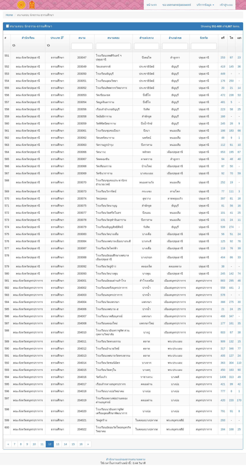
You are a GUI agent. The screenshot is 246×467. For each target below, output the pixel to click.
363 (223, 362)
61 (231, 144)
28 (231, 123)
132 (231, 341)
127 (231, 355)
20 (222, 87)
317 (223, 348)
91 (231, 411)
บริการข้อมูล (205, 4)
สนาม (81, 37)
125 (223, 241)
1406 (223, 377)
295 (231, 280)
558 (223, 287)
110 (239, 362)
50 (231, 166)
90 (239, 369)
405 (223, 355)
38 (222, 266)
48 (222, 137)
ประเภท (57, 37)
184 (223, 429)
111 (231, 191)
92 (222, 173)
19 (231, 182)
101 (223, 212)
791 (223, 411)
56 (231, 205)
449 (223, 73)
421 (223, 384)
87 (231, 57)
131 (223, 219)
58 (231, 109)
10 (239, 144)
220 (231, 400)
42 (239, 384)
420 (223, 400)
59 (239, 173)
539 (223, 226)
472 (223, 95)
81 (231, 198)
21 (231, 87)
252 (223, 182)
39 (239, 248)
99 (231, 384)
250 (231, 80)
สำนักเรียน (28, 37)
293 (223, 420)
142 (231, 273)
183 (231, 130)
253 (223, 57)
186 (223, 130)
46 (239, 280)
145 (231, 66)
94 (222, 159)
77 (222, 191)
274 (231, 226)
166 (223, 116)
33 (239, 257)
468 (223, 316)
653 (223, 151)
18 (239, 198)
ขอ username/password (176, 4)
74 (239, 273)
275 (231, 302)
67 (239, 151)
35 (239, 323)
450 (223, 369)
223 (223, 109)
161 (231, 323)
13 (57, 444)
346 (231, 348)
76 (239, 241)
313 (231, 377)
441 (231, 287)
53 (239, 95)
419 (223, 66)
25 (239, 109)
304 (231, 362)
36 (239, 66)
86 (231, 257)
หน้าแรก (152, 4)
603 (223, 332)
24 (231, 219)
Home (9, 15)
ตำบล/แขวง (147, 37)
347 (231, 316)
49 (239, 377)
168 (231, 429)
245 (223, 123)
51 (231, 234)
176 (223, 80)
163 (231, 369)
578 (223, 294)
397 (223, 198)
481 (223, 102)
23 (239, 57)
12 (49, 444)
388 (223, 302)
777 (223, 391)
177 (223, 323)
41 (231, 212)
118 (223, 248)
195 (231, 151)
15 (239, 341)
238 (231, 95)
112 (223, 144)
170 (239, 400)
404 (223, 257)
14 (239, 87)
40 (239, 159)
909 (223, 341)
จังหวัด (204, 37)
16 (239, 205)
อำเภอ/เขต (175, 37)
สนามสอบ (113, 37)
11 (239, 219)
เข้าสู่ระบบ (226, 4)
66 (239, 130)
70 (231, 173)
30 (239, 302)
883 (223, 280)
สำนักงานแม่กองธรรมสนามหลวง (125, 459)
